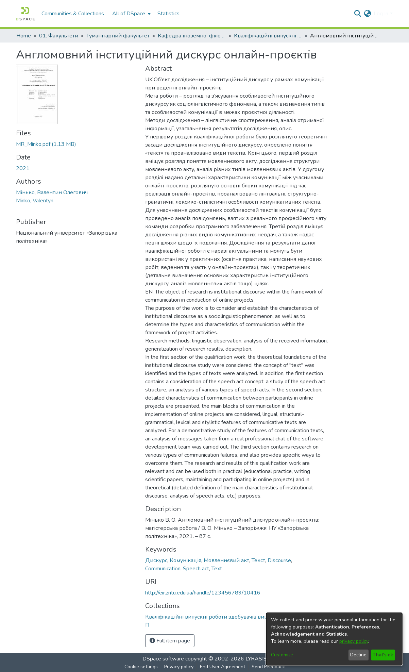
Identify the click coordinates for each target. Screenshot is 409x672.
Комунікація (185, 560)
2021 (23, 168)
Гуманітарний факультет (118, 35)
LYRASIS (256, 658)
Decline (358, 655)
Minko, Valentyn (34, 200)
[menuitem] (131, 13)
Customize (282, 655)
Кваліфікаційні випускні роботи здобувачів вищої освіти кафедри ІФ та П (268, 35)
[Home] (25, 13)
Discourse (279, 560)
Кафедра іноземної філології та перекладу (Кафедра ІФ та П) (192, 35)
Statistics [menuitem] (168, 13)
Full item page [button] (170, 640)
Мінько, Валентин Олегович (52, 192)
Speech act (196, 568)
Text (216, 568)
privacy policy (353, 641)
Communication (163, 568)
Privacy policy (178, 666)
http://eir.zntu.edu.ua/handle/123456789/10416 (202, 593)
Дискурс (156, 560)
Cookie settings (141, 666)
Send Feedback (268, 666)
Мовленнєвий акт (226, 560)
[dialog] (334, 639)
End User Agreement (222, 666)
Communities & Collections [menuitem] (72, 13)
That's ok (383, 655)
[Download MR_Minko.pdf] (46, 144)
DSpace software (163, 658)
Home (23, 35)
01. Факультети (58, 35)
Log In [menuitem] (381, 13)
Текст (258, 560)
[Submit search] (357, 14)
